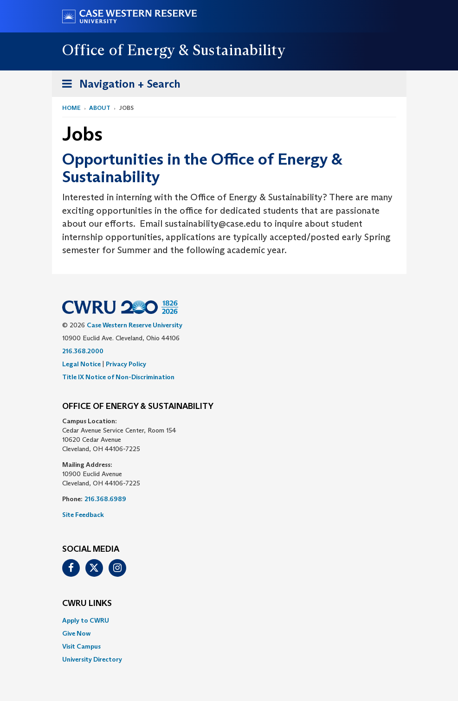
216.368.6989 (105, 499)
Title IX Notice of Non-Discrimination (118, 377)
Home (71, 107)
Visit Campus (81, 646)
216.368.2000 (82, 351)
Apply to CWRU (85, 620)
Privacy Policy (126, 364)
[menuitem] (229, 620)
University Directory (92, 659)
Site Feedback (83, 514)
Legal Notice (81, 364)
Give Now (76, 633)
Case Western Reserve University (134, 325)
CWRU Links (87, 603)
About (99, 107)
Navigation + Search (118, 85)
